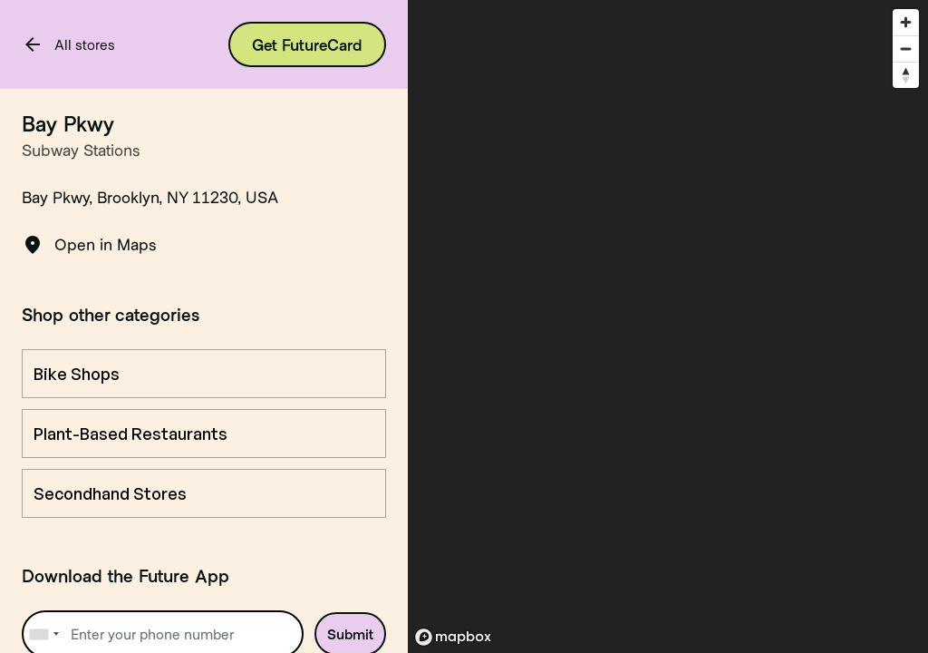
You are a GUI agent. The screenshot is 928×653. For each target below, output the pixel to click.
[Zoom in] (906, 22)
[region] (668, 326)
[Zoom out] (906, 48)
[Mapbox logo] (453, 637)
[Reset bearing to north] (906, 75)
